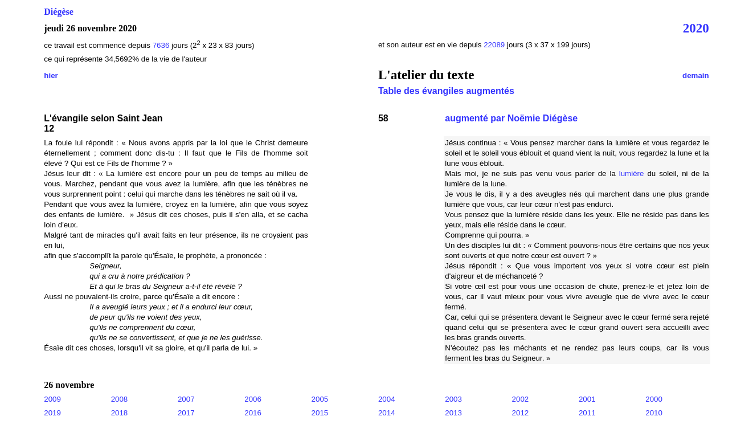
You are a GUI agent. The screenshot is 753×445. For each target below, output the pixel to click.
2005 (320, 399)
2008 (119, 399)
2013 (453, 413)
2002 (520, 399)
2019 (52, 413)
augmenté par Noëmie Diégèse (511, 118)
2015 (320, 413)
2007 (186, 399)
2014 (386, 413)
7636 (161, 45)
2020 (696, 28)
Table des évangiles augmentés (446, 91)
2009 (52, 399)
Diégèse (58, 12)
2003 (453, 399)
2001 (587, 399)
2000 (653, 399)
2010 (653, 413)
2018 (119, 413)
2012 (520, 413)
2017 (186, 413)
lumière (631, 173)
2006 (252, 399)
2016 (252, 413)
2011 (587, 413)
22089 (495, 44)
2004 (386, 399)
